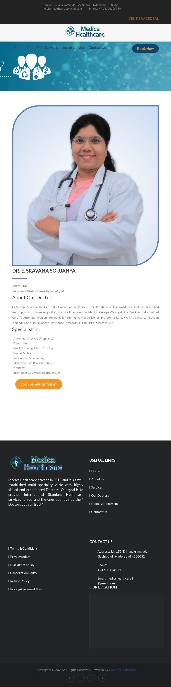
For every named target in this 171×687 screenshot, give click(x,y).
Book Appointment (103, 503)
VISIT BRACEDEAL (143, 18)
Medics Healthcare (122, 670)
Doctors (67, 47)
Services (51, 47)
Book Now (145, 48)
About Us (34, 47)
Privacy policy (19, 556)
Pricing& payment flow (25, 589)
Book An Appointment (39, 384)
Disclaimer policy (21, 564)
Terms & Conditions (23, 548)
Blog (81, 47)
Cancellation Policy (22, 573)
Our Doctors (99, 495)
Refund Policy (19, 581)
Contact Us (97, 47)
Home (18, 47)
